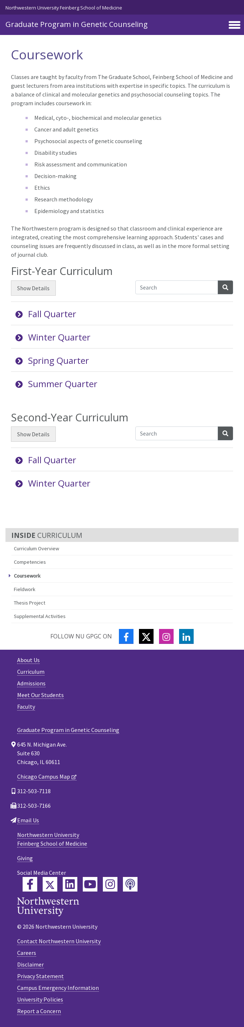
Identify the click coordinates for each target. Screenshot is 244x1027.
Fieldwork (24, 589)
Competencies (30, 562)
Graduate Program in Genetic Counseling (76, 24)
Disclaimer (30, 964)
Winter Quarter (52, 337)
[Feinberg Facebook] (30, 884)
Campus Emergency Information (58, 987)
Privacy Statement (40, 976)
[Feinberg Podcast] (130, 884)
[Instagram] (166, 636)
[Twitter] (146, 636)
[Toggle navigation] (234, 25)
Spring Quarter (52, 360)
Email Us (28, 820)
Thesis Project (29, 602)
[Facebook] (126, 636)
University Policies (40, 999)
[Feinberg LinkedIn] (70, 884)
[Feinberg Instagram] (110, 884)
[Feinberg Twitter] (50, 884)
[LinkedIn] (186, 636)
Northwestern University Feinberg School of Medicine (63, 7)
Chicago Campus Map (43, 776)
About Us (28, 660)
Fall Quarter (45, 314)
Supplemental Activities (40, 616)
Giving (25, 858)
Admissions (31, 683)
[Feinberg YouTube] (90, 884)
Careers (26, 952)
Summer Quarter (56, 384)
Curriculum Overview (36, 548)
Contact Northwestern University (59, 941)
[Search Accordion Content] (176, 287)
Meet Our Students (40, 695)
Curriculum (30, 671)
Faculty (26, 706)
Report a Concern (39, 1011)
